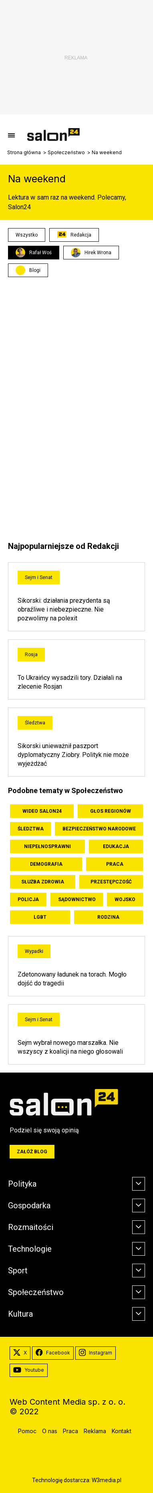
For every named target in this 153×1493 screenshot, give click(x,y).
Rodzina (108, 917)
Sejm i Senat (38, 577)
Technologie (30, 1249)
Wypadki (34, 951)
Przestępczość (111, 882)
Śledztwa (35, 723)
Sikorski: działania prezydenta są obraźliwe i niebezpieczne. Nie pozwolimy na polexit (64, 609)
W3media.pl (106, 1480)
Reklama (95, 1431)
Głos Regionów (110, 811)
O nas (49, 1431)
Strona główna (24, 152)
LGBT (40, 917)
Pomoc (27, 1431)
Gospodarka (29, 1205)
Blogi (34, 270)
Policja (28, 899)
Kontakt (121, 1431)
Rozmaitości (30, 1227)
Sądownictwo (77, 899)
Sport (18, 1271)
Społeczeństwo (66, 152)
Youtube (28, 1370)
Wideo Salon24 (42, 811)
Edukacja (116, 846)
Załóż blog (32, 1151)
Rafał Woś (34, 252)
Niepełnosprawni (47, 846)
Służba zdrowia (42, 882)
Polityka (22, 1184)
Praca (114, 864)
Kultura (20, 1314)
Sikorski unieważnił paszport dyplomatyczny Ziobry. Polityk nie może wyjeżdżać (73, 754)
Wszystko (27, 235)
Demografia (46, 864)
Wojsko (125, 899)
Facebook (53, 1353)
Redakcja (74, 235)
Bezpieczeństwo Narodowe (99, 829)
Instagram (95, 1353)
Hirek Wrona (91, 252)
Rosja (31, 654)
